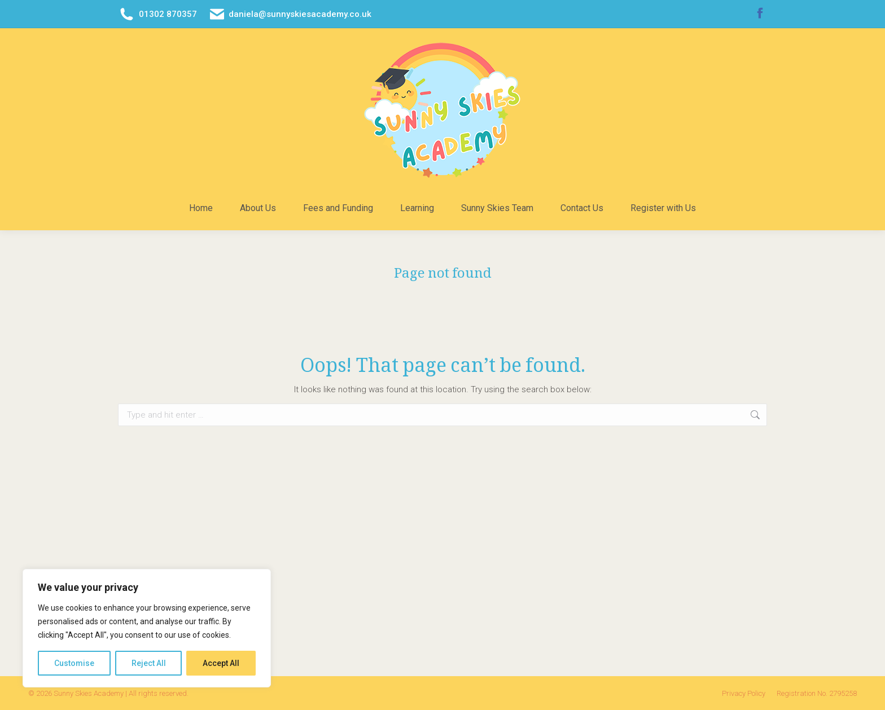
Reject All (149, 663)
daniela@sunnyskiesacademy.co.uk (290, 14)
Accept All (221, 663)
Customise (74, 663)
